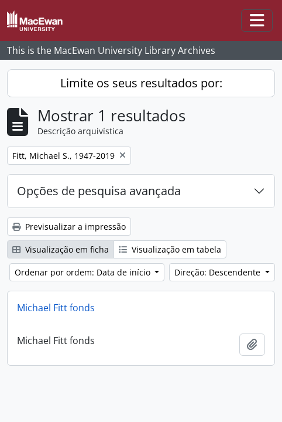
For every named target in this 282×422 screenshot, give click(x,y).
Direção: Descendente (218, 272)
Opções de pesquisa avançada (99, 191)
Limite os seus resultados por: (141, 83)
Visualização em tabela (170, 249)
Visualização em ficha (60, 249)
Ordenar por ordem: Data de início (84, 272)
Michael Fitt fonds (56, 307)
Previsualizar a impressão (69, 226)
